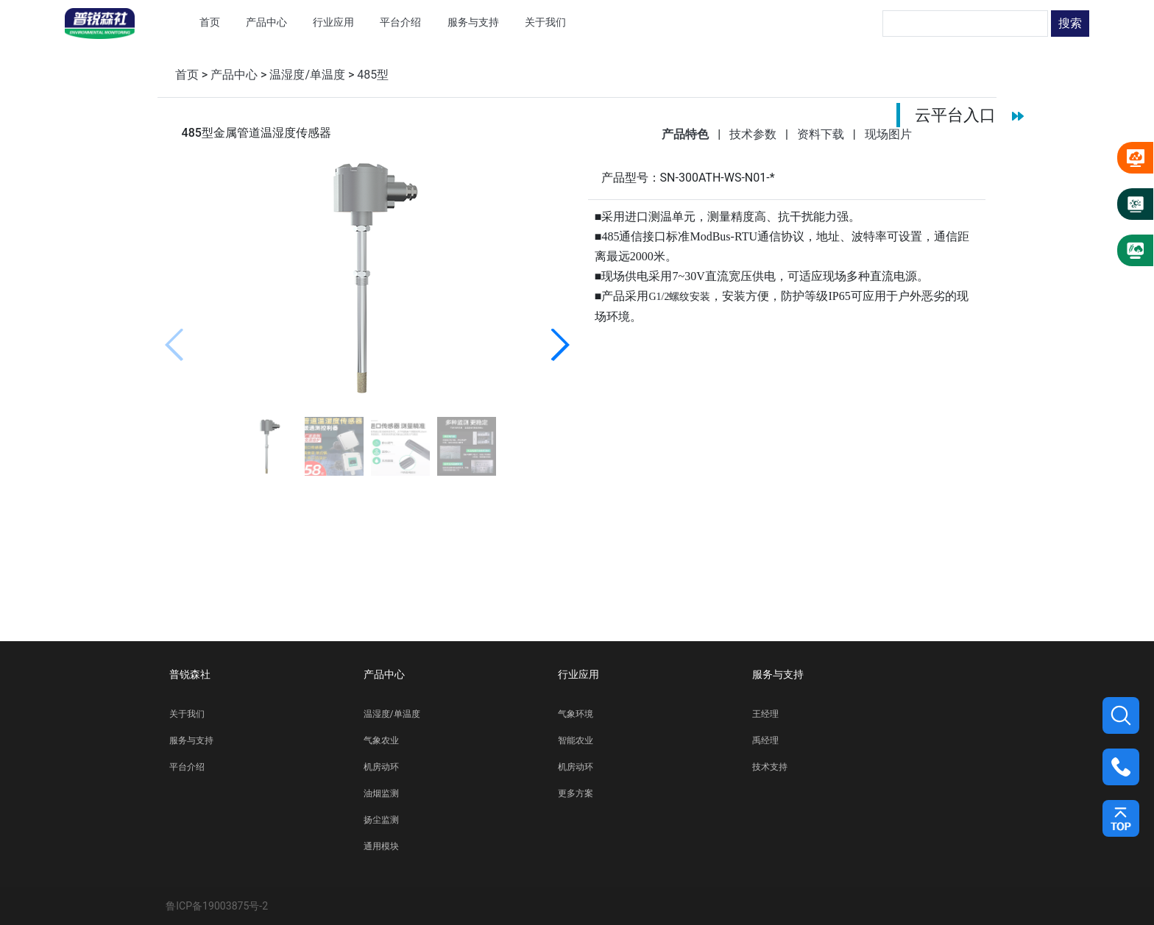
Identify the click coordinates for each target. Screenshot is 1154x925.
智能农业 (575, 740)
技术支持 (769, 767)
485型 (373, 75)
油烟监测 (381, 793)
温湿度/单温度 (307, 75)
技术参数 (754, 134)
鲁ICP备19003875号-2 (217, 906)
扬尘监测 (381, 820)
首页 (187, 75)
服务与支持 (191, 740)
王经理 (765, 714)
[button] (560, 345)
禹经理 (765, 740)
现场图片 (888, 134)
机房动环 (381, 767)
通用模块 (381, 846)
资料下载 (822, 134)
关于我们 (187, 714)
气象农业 (381, 740)
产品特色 (687, 134)
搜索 (1070, 23)
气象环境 (575, 714)
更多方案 (575, 793)
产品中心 (234, 75)
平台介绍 (187, 767)
